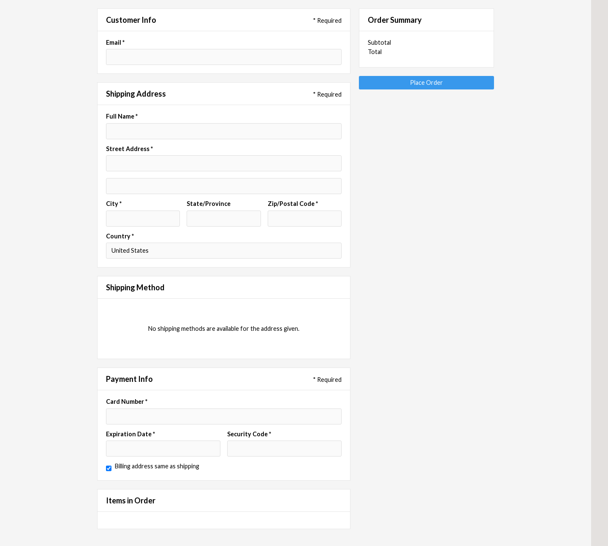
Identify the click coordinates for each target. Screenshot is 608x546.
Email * (115, 43)
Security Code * (249, 434)
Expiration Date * (130, 434)
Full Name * (122, 116)
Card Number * (126, 402)
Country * (120, 236)
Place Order (426, 82)
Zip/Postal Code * (293, 204)
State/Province (209, 204)
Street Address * (129, 149)
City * (114, 204)
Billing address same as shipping (157, 466)
